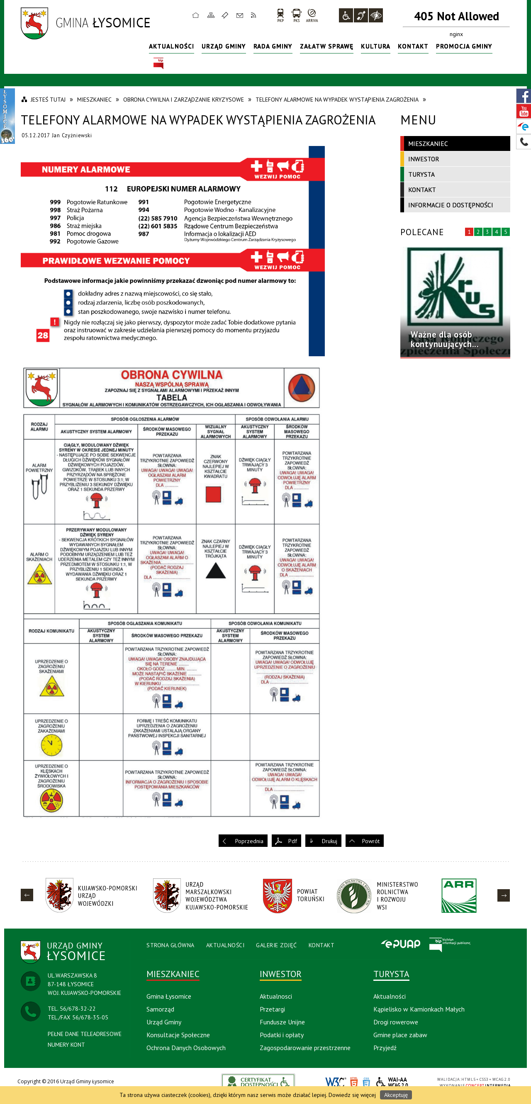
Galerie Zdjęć (276, 945)
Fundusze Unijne (282, 1022)
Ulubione (226, 15)
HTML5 (353, 1082)
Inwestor (423, 159)
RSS (254, 15)
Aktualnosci (276, 996)
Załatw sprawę (326, 46)
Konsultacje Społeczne (178, 1035)
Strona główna (196, 15)
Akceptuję (396, 1095)
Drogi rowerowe (395, 1022)
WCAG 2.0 (392, 1082)
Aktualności (171, 46)
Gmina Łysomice (168, 996)
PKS (296, 15)
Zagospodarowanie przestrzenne (305, 1047)
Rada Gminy (272, 46)
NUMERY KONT (66, 1044)
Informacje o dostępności (450, 205)
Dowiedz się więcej (352, 1095)
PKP (280, 15)
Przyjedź (385, 1047)
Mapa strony (211, 15)
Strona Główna (170, 945)
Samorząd (160, 1009)
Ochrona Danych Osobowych (186, 1047)
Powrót (371, 841)
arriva (312, 15)
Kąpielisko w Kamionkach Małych (419, 1009)
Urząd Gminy (224, 46)
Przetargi (272, 1009)
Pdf (292, 841)
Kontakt (240, 15)
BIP (158, 64)
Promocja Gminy (464, 46)
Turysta (421, 174)
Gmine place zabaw (400, 1035)
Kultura (375, 46)
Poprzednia (249, 841)
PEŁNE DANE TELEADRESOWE (85, 1034)
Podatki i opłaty (282, 1035)
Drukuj (329, 841)
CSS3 (366, 1082)
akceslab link (258, 1082)
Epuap (400, 944)
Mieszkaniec (428, 143)
